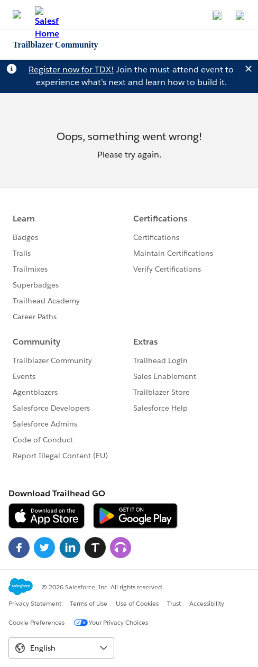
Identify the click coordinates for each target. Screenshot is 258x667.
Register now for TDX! (71, 69)
